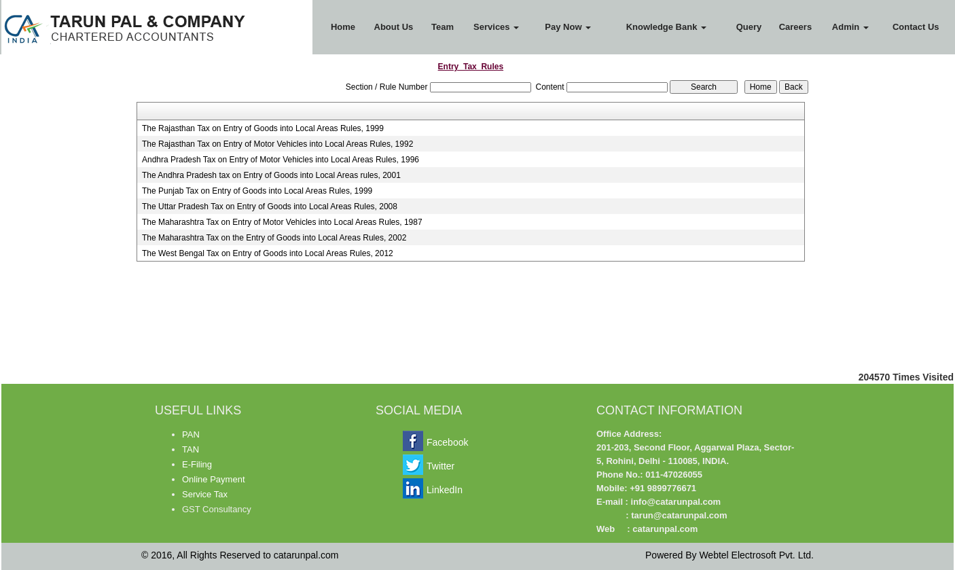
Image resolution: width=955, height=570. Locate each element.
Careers (795, 27)
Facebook (447, 442)
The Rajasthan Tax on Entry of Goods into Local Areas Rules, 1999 (263, 128)
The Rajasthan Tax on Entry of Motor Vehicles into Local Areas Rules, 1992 (277, 144)
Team (442, 27)
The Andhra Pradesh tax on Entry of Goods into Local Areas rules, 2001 (271, 175)
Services (496, 27)
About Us (394, 27)
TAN (190, 449)
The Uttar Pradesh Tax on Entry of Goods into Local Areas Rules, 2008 (269, 206)
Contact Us (916, 27)
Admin (850, 27)
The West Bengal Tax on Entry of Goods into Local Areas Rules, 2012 (267, 253)
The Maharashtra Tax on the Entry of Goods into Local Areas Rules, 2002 (274, 238)
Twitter (440, 466)
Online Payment (213, 479)
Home (343, 27)
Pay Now (568, 27)
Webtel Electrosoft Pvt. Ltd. (756, 555)
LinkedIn (445, 489)
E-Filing (197, 464)
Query (749, 27)
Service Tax (205, 494)
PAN (191, 434)
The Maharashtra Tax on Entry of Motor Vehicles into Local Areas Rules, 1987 (282, 222)
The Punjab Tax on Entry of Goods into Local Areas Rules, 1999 (257, 191)
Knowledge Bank (666, 27)
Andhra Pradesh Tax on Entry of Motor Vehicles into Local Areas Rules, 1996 (280, 159)
